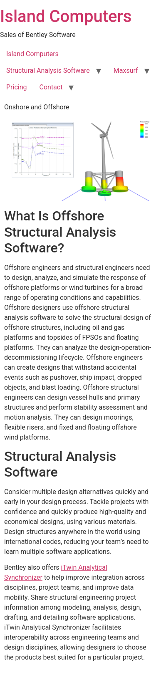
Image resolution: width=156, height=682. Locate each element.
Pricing (16, 87)
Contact (51, 87)
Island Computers (65, 16)
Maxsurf (126, 70)
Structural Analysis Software (48, 70)
